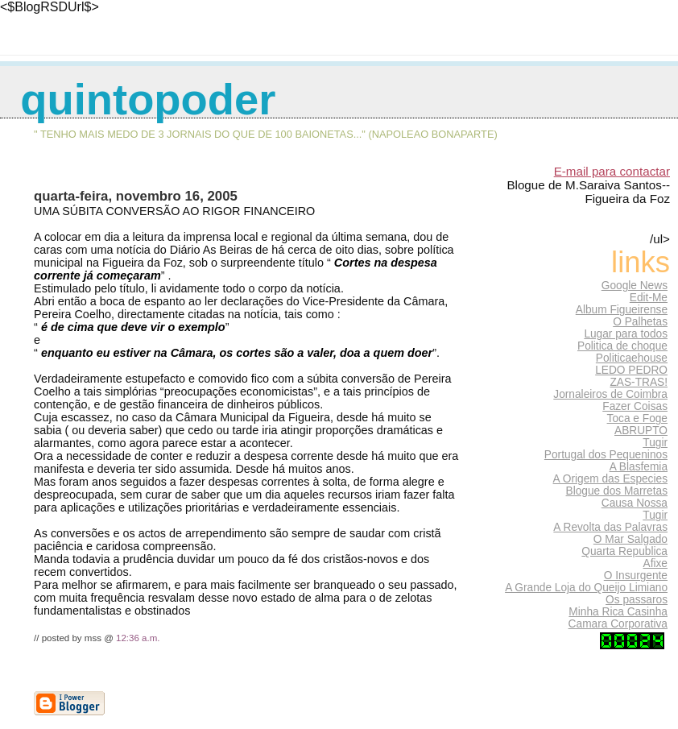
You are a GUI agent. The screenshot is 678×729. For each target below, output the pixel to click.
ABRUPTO (641, 431)
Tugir (655, 443)
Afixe (655, 563)
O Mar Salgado (630, 539)
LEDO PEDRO (631, 370)
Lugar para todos (626, 334)
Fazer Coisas (635, 406)
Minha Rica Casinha (618, 612)
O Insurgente (636, 576)
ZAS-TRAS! (639, 382)
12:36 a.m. (137, 638)
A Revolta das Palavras (610, 527)
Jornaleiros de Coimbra (610, 394)
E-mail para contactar (612, 171)
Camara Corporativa (618, 624)
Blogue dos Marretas (617, 491)
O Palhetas (640, 322)
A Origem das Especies (610, 479)
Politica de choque (622, 346)
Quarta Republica (624, 551)
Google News (635, 286)
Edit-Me (649, 298)
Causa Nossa (635, 503)
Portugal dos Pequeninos (606, 455)
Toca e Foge (637, 418)
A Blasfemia (639, 467)
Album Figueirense (622, 310)
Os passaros (637, 600)
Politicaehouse (632, 358)
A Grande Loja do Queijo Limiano (586, 588)
